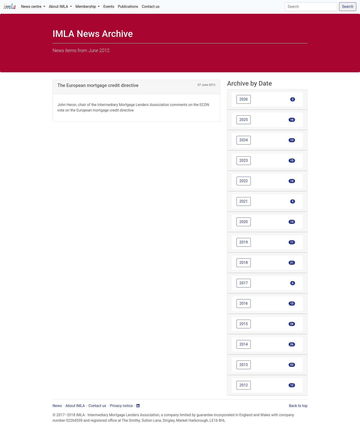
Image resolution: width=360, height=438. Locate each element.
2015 (243, 324)
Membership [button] (86, 6)
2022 (243, 181)
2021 (243, 201)
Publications (128, 6)
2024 (243, 140)
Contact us (151, 6)
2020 (243, 222)
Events (108, 6)
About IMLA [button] (59, 6)
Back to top (298, 406)
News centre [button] (31, 6)
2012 (243, 385)
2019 (243, 242)
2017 (243, 283)
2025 (243, 119)
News (57, 406)
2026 (243, 99)
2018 (243, 262)
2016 (243, 303)
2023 (243, 160)
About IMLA (75, 406)
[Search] (311, 6)
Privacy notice (121, 406)
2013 (243, 365)
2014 (243, 344)
